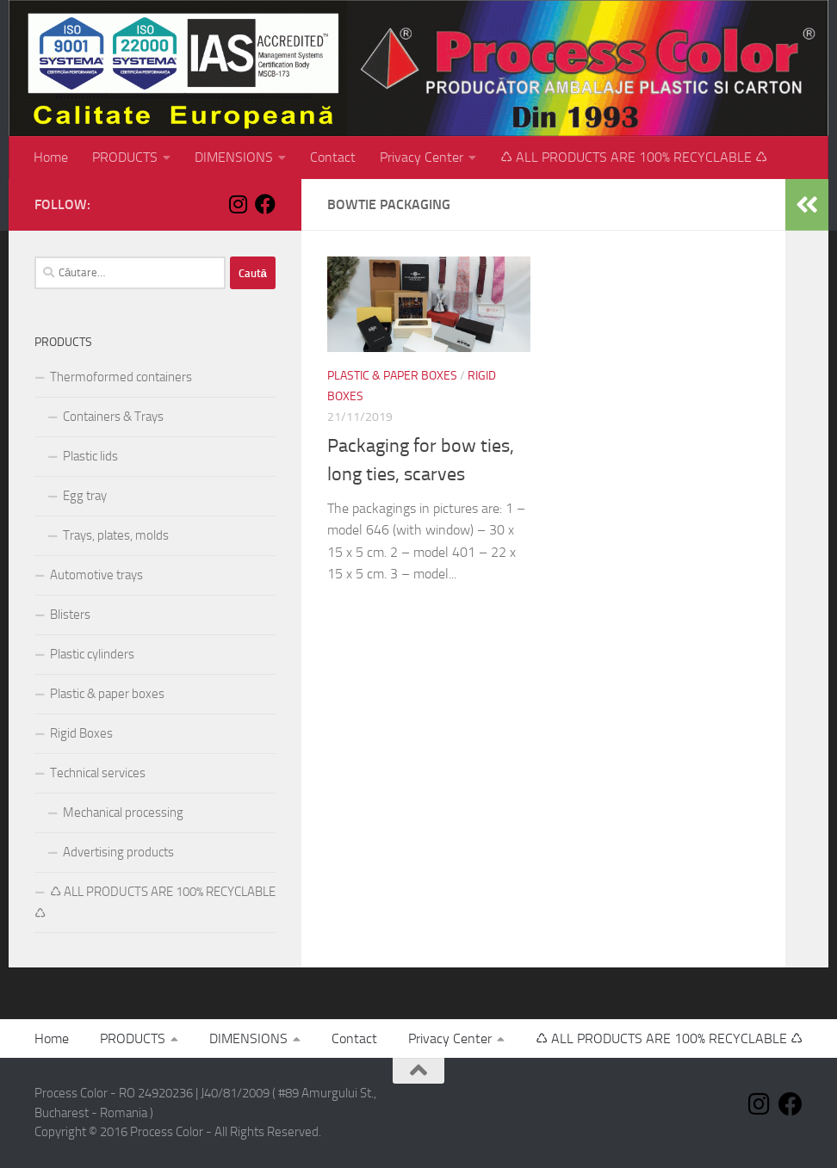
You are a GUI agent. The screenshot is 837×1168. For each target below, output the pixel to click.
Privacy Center (421, 157)
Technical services (98, 773)
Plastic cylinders (92, 654)
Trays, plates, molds (116, 535)
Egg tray (85, 496)
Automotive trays (96, 575)
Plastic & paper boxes (392, 375)
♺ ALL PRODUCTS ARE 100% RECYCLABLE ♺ (633, 157)
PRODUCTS (125, 157)
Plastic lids (90, 456)
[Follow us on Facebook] (265, 204)
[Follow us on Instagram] (237, 204)
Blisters (70, 614)
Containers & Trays (113, 416)
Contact (333, 157)
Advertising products (118, 852)
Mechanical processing (123, 812)
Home (51, 157)
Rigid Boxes (81, 733)
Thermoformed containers (121, 377)
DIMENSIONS (234, 157)
